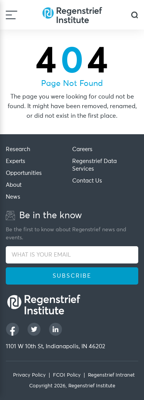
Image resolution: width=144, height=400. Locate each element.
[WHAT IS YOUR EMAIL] (72, 254)
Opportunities (24, 173)
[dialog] (134, 14)
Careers (82, 149)
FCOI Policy (67, 375)
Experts (15, 161)
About (14, 185)
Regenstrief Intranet (111, 375)
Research (18, 149)
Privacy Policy (29, 375)
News (13, 197)
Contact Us (87, 181)
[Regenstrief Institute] (72, 15)
